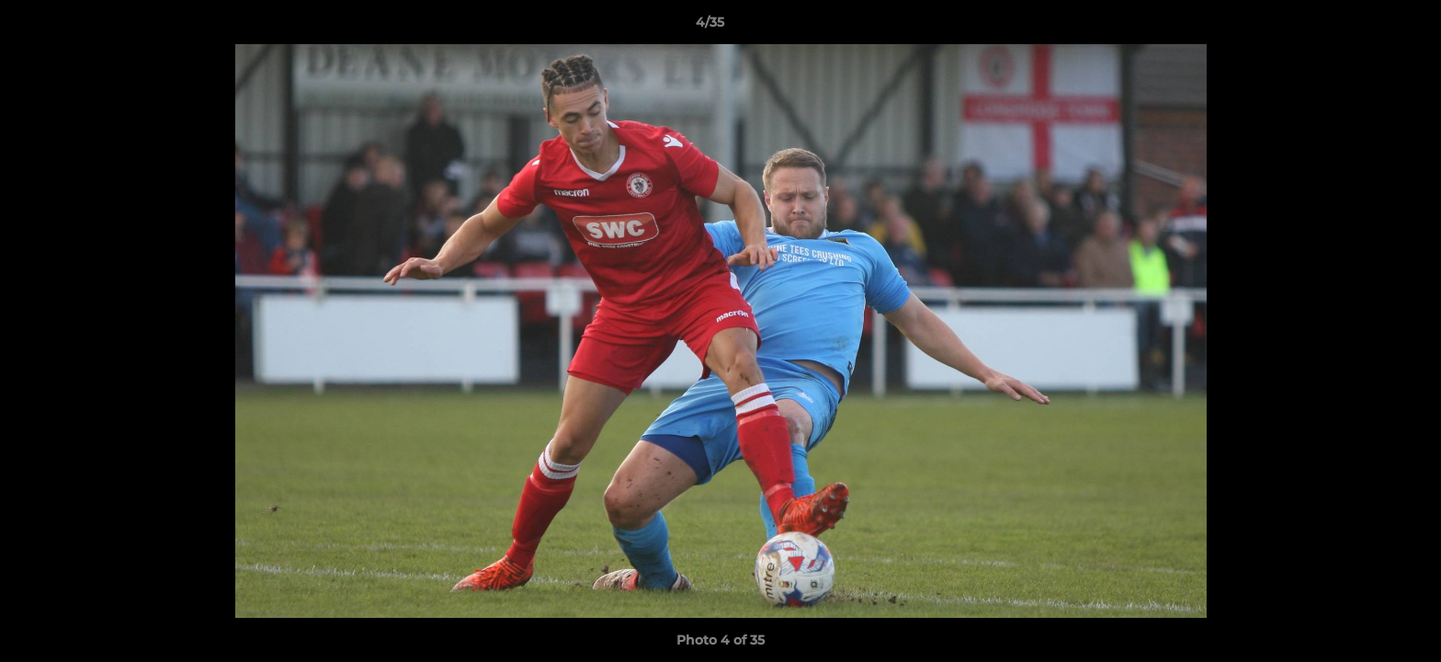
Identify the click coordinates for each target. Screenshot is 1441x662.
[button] (1364, 26)
